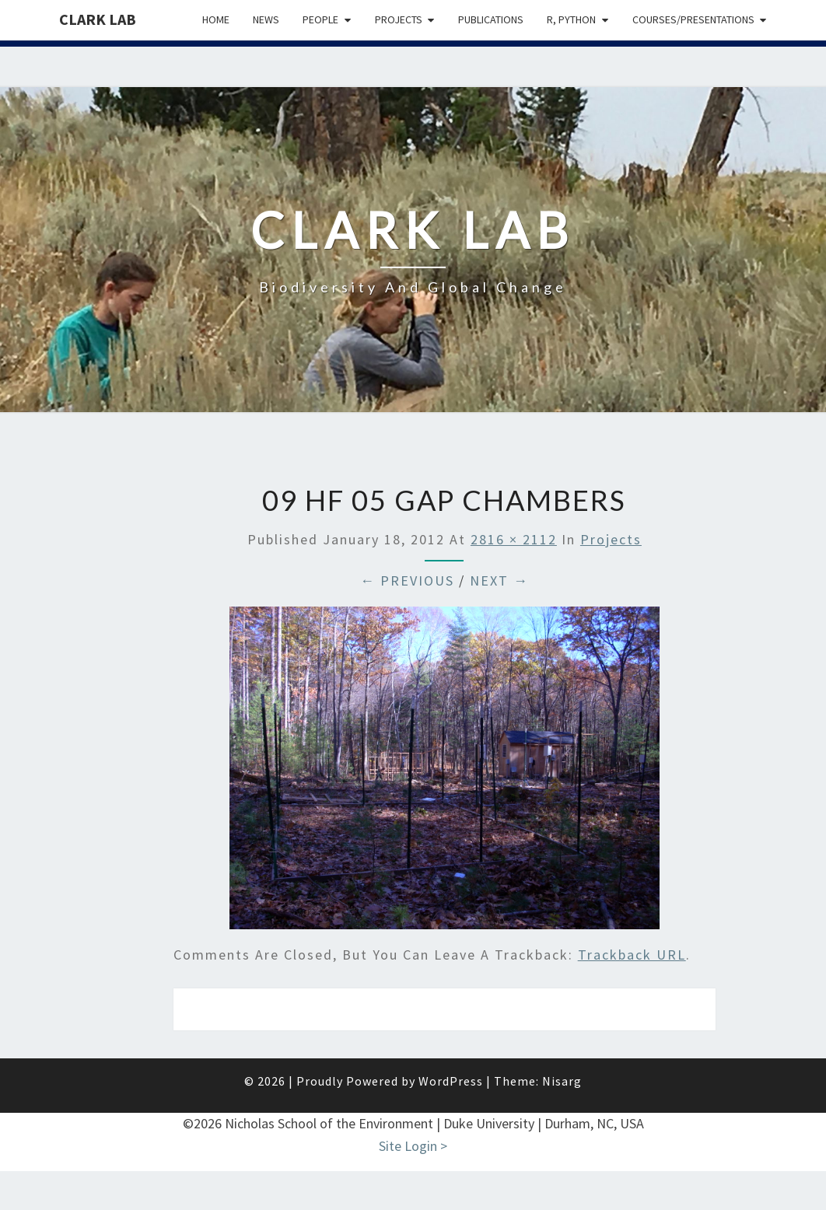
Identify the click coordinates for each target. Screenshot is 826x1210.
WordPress (450, 1081)
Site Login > (413, 1146)
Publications (490, 19)
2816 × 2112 (514, 539)
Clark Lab (97, 19)
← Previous (407, 580)
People (320, 19)
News (266, 19)
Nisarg (562, 1081)
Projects (398, 19)
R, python (571, 19)
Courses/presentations (693, 19)
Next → (499, 580)
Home (215, 19)
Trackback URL (632, 954)
